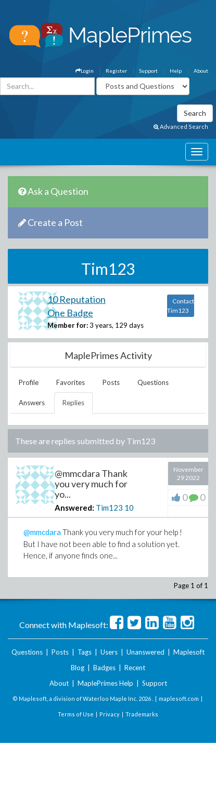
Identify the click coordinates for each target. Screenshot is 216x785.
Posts (111, 382)
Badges (104, 667)
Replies (73, 402)
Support (148, 71)
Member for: (67, 325)
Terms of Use (76, 714)
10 (129, 507)
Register (116, 71)
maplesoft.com (179, 698)
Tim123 (109, 507)
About (201, 71)
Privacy (109, 714)
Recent (134, 667)
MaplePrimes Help (105, 683)
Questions (153, 382)
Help (176, 71)
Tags (85, 652)
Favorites (70, 382)
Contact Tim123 (180, 305)
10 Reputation (76, 299)
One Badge (70, 312)
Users (109, 652)
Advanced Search (181, 126)
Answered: (74, 507)
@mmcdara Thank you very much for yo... (91, 484)
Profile (29, 382)
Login (84, 71)
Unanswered (145, 652)
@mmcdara (42, 532)
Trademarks (141, 714)
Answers (32, 402)
